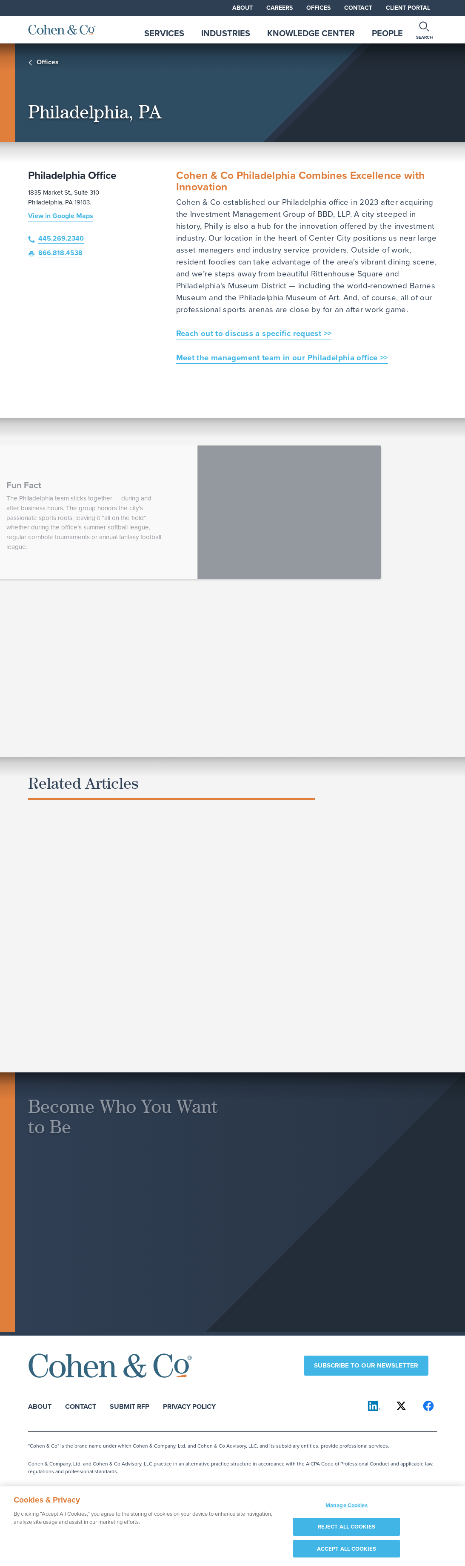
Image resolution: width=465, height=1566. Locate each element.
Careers (279, 7)
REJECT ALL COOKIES (346, 1530)
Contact (358, 7)
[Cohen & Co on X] (401, 1406)
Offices (318, 7)
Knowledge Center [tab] (311, 33)
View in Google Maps (60, 216)
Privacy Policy (189, 1406)
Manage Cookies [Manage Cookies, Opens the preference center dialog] (346, 1509)
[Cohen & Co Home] (62, 29)
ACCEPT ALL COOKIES (346, 1553)
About (242, 7)
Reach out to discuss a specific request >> (254, 333)
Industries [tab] (225, 33)
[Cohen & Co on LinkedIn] (374, 1406)
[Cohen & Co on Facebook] (428, 1406)
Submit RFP (129, 1406)
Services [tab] (164, 33)
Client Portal (408, 7)
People (387, 33)
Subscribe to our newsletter (366, 1365)
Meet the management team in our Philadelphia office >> (282, 357)
